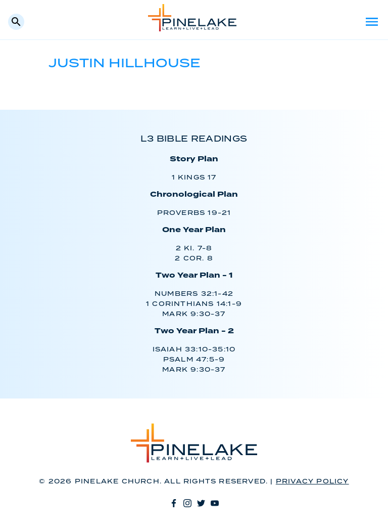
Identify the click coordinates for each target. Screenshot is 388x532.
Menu (372, 22)
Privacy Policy (312, 481)
